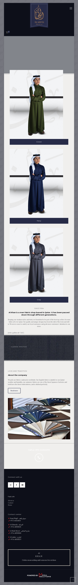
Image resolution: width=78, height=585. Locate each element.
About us (11, 500)
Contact (10, 503)
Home (10, 505)
